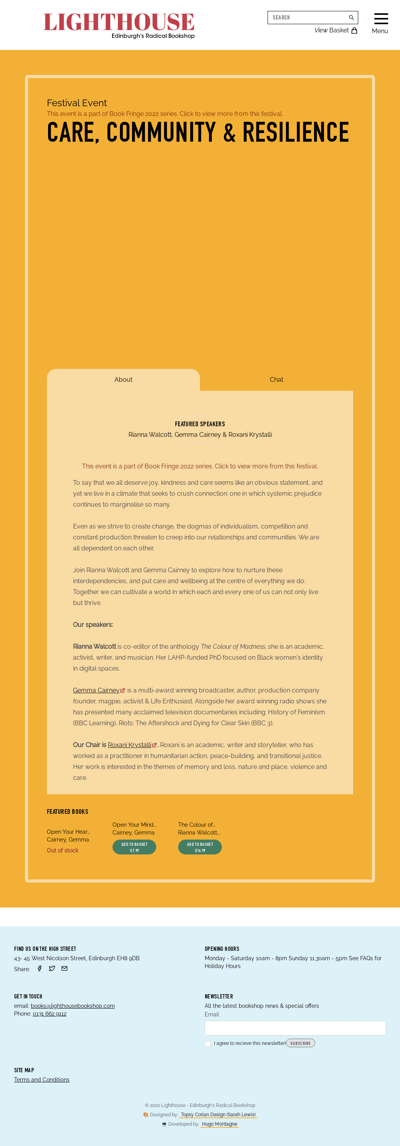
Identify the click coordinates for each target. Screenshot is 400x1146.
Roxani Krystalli (132, 745)
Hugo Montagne (219, 1124)
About (123, 379)
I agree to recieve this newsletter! (245, 1043)
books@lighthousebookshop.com (73, 1006)
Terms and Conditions (42, 1080)
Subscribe (300, 1043)
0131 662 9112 (49, 1014)
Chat (276, 379)
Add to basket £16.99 (200, 847)
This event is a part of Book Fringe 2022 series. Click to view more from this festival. (165, 113)
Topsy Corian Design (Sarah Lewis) (218, 1115)
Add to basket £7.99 (134, 847)
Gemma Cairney (99, 690)
